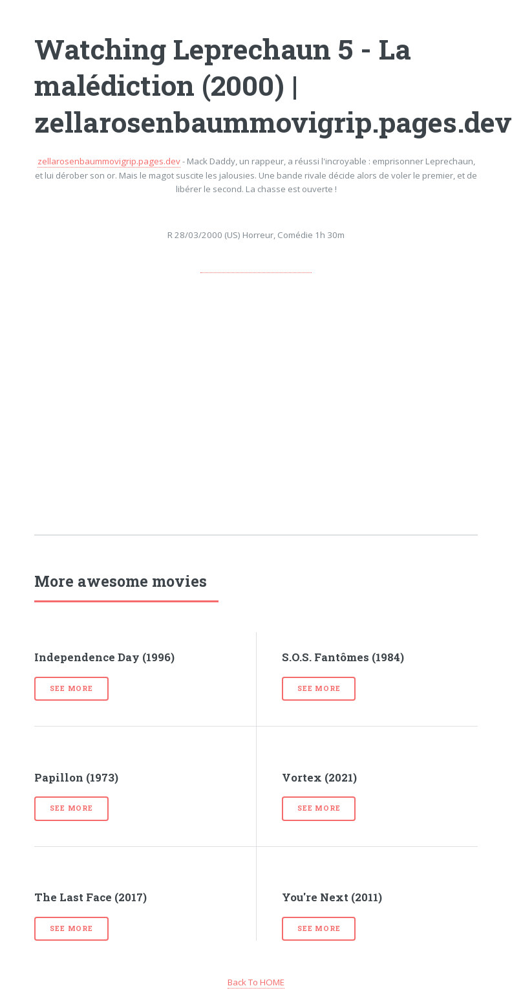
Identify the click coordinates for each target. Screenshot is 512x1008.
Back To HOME (256, 982)
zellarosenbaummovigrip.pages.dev (108, 161)
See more (71, 688)
